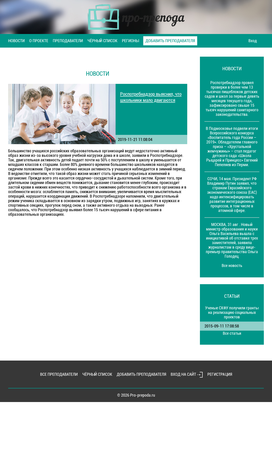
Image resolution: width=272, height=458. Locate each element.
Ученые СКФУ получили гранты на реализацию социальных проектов (232, 312)
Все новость (232, 265)
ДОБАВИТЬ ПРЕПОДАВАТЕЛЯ (170, 41)
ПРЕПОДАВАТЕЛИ (68, 41)
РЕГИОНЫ (130, 41)
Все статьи (232, 333)
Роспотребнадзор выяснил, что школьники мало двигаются (151, 97)
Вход (252, 41)
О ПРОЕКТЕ (38, 41)
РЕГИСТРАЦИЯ (219, 374)
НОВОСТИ (16, 41)
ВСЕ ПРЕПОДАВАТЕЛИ (59, 374)
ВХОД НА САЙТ (187, 374)
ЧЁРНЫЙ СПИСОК (102, 41)
